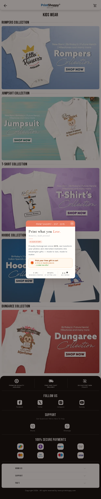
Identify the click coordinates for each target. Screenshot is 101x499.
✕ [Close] (72, 223)
